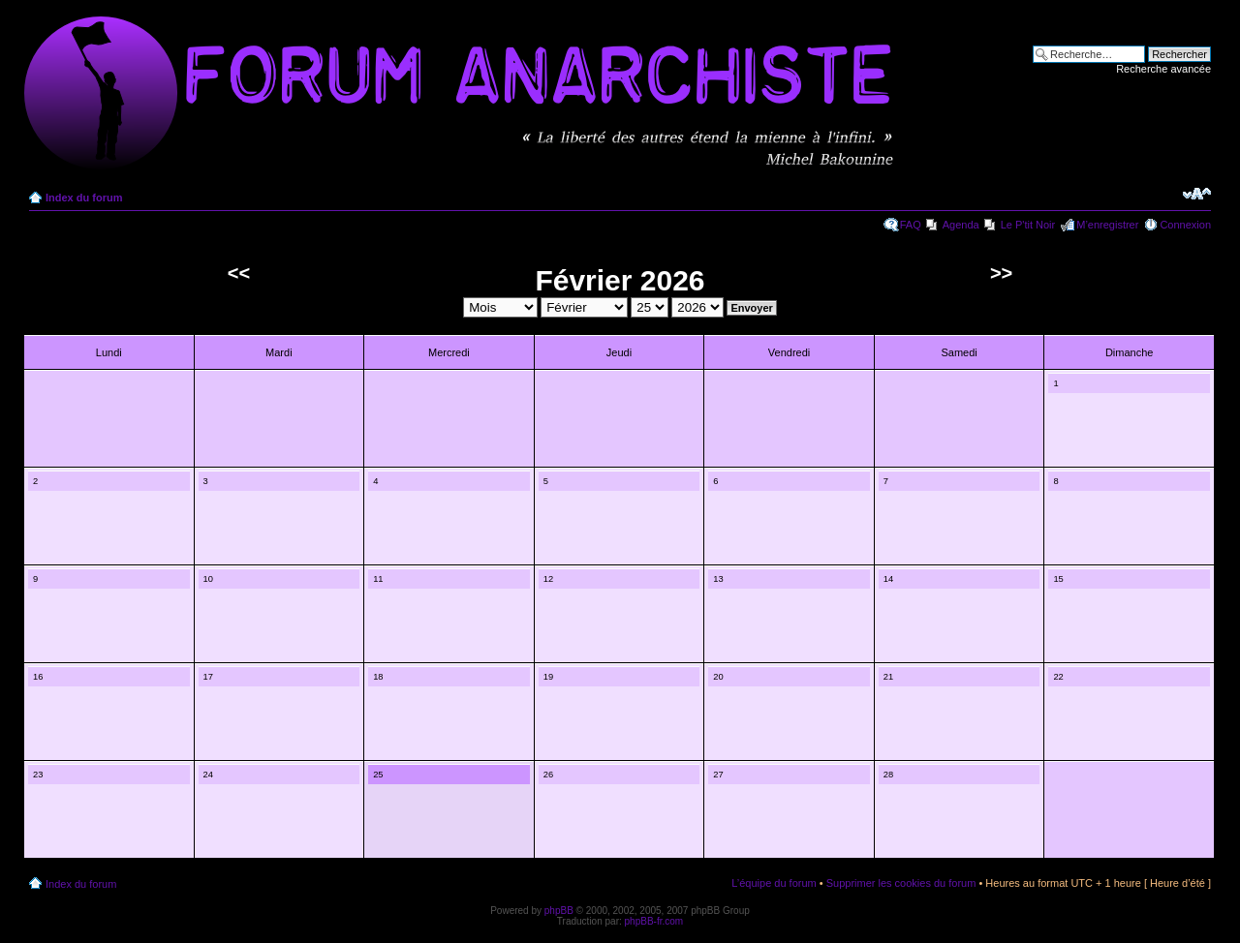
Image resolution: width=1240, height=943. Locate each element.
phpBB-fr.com (654, 921)
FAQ (910, 224)
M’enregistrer (1107, 224)
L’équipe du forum (773, 883)
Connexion (1185, 224)
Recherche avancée (1163, 69)
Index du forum (84, 197)
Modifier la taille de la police (1197, 193)
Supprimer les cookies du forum (901, 883)
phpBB (559, 910)
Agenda (961, 224)
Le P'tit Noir (1028, 224)
